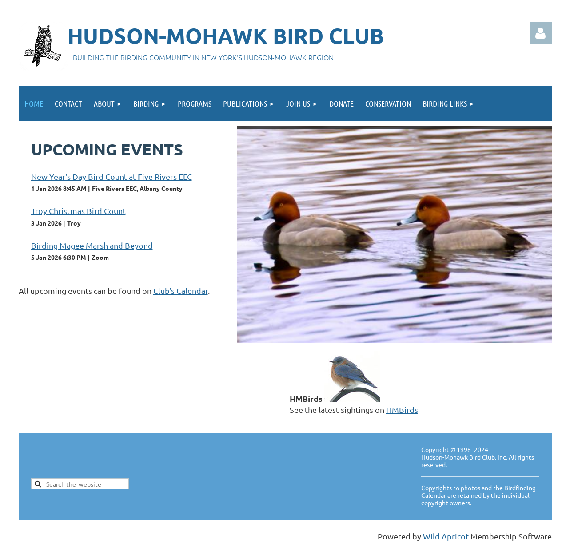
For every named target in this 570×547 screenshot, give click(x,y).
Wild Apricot (446, 536)
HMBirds (402, 409)
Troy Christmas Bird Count (78, 210)
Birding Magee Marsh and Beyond (92, 245)
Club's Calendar (180, 290)
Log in (541, 33)
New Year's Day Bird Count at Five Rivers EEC (111, 176)
